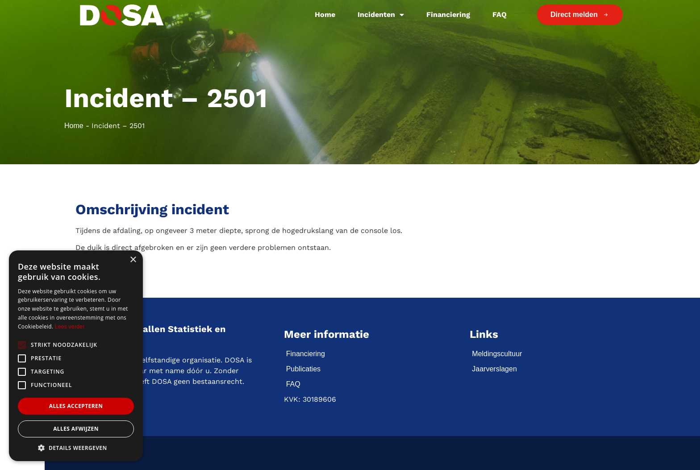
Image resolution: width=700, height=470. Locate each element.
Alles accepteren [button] (76, 406)
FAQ (499, 14)
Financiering (448, 14)
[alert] (76, 355)
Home (325, 14)
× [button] (132, 260)
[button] (76, 447)
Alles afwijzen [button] (76, 429)
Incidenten (381, 15)
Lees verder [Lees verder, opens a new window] (70, 327)
